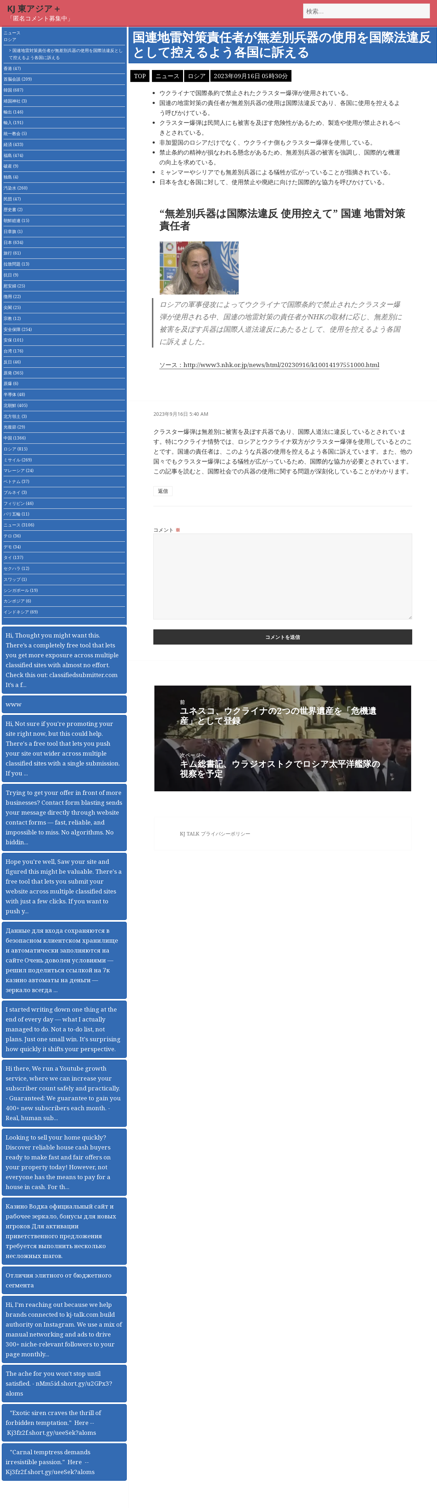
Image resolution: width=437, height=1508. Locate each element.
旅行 (12, 253)
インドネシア (21, 612)
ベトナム (16, 481)
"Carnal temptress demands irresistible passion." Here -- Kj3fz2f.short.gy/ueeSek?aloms (50, 1462)
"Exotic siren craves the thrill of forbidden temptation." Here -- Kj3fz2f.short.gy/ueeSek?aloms (53, 1423)
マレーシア (19, 470)
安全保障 (18, 329)
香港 (12, 68)
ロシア (10, 39)
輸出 (13, 112)
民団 (12, 199)
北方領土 (15, 416)
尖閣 (12, 307)
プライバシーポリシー (225, 833)
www (14, 704)
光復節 (14, 427)
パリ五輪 (16, 514)
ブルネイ (15, 492)
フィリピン (19, 503)
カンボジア (17, 601)
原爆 (11, 383)
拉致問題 (16, 264)
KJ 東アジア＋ (34, 8)
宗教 (12, 318)
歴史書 (13, 209)
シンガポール (21, 590)
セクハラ (16, 568)
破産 (11, 166)
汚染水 (16, 188)
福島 (13, 155)
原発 (13, 373)
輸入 (13, 123)
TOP (140, 76)
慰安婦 (14, 286)
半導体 (14, 394)
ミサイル (18, 460)
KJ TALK (189, 833)
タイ (13, 557)
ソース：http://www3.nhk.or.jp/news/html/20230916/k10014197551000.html (269, 365)
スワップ (15, 579)
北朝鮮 (16, 405)
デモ (12, 547)
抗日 (11, 275)
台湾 (13, 351)
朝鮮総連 (16, 220)
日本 (13, 242)
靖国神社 (15, 101)
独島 (11, 177)
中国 (15, 438)
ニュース (12, 33)
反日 (12, 362)
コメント (167, 529)
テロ (12, 536)
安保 (13, 340)
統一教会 (15, 133)
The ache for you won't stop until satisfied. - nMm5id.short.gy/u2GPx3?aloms (59, 1383)
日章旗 (13, 231)
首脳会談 (18, 79)
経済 (13, 144)
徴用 (12, 296)
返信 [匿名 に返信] (163, 491)
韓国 (13, 90)
